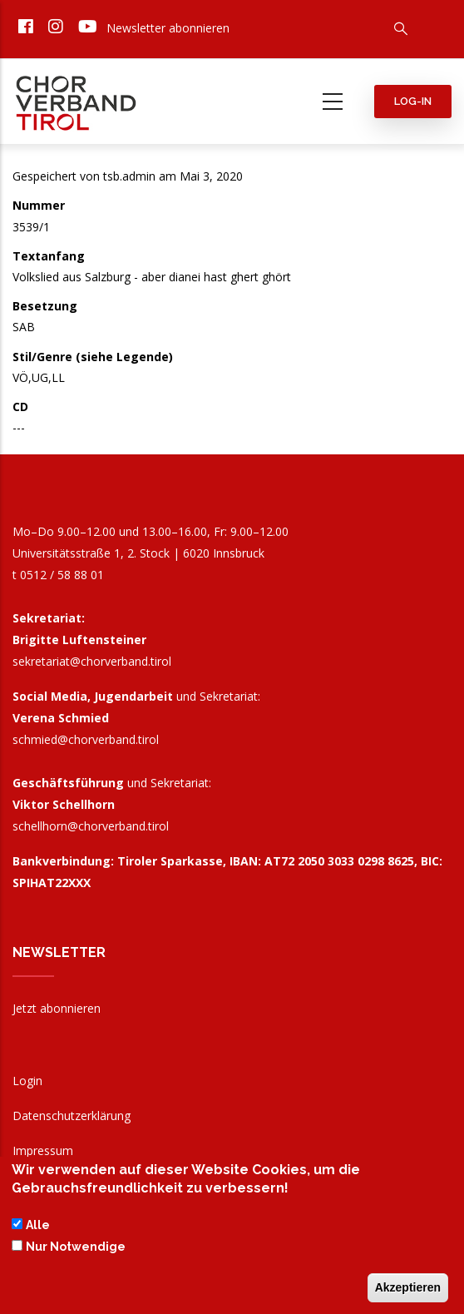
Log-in (413, 101)
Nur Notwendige (76, 1250)
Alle (38, 1228)
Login (27, 1080)
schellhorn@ (90, 826)
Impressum (42, 1150)
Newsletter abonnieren (168, 28)
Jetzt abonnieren (56, 1008)
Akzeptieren (408, 1291)
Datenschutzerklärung (71, 1115)
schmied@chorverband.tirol (85, 739)
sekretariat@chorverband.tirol (91, 661)
